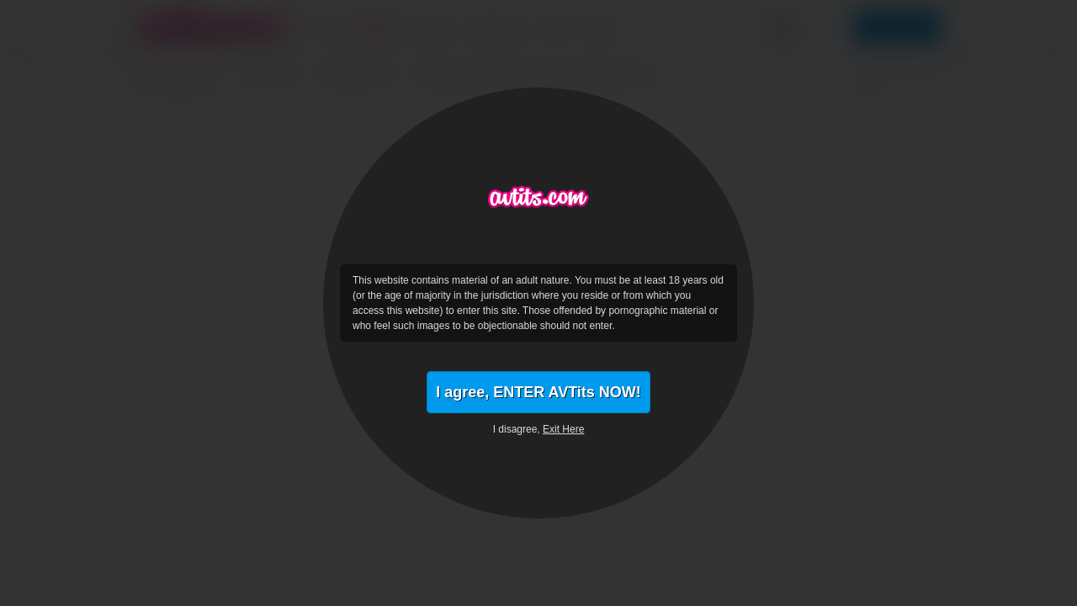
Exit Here (563, 429)
